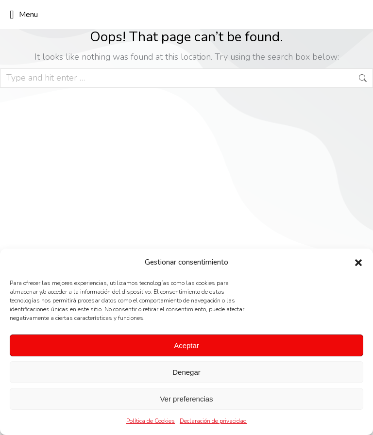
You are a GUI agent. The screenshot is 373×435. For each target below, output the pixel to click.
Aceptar (186, 345)
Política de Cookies (150, 421)
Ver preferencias (186, 399)
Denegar (186, 372)
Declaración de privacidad (213, 421)
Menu (24, 14)
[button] (358, 263)
